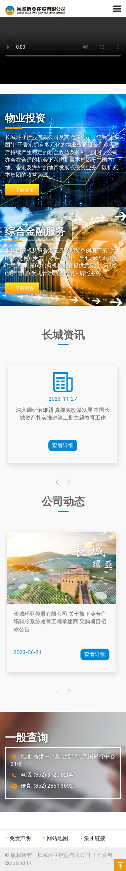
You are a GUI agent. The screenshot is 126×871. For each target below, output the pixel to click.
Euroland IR (18, 863)
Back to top (120, 865)
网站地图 (57, 838)
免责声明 (20, 838)
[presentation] (57, 482)
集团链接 (95, 838)
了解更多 (24, 189)
